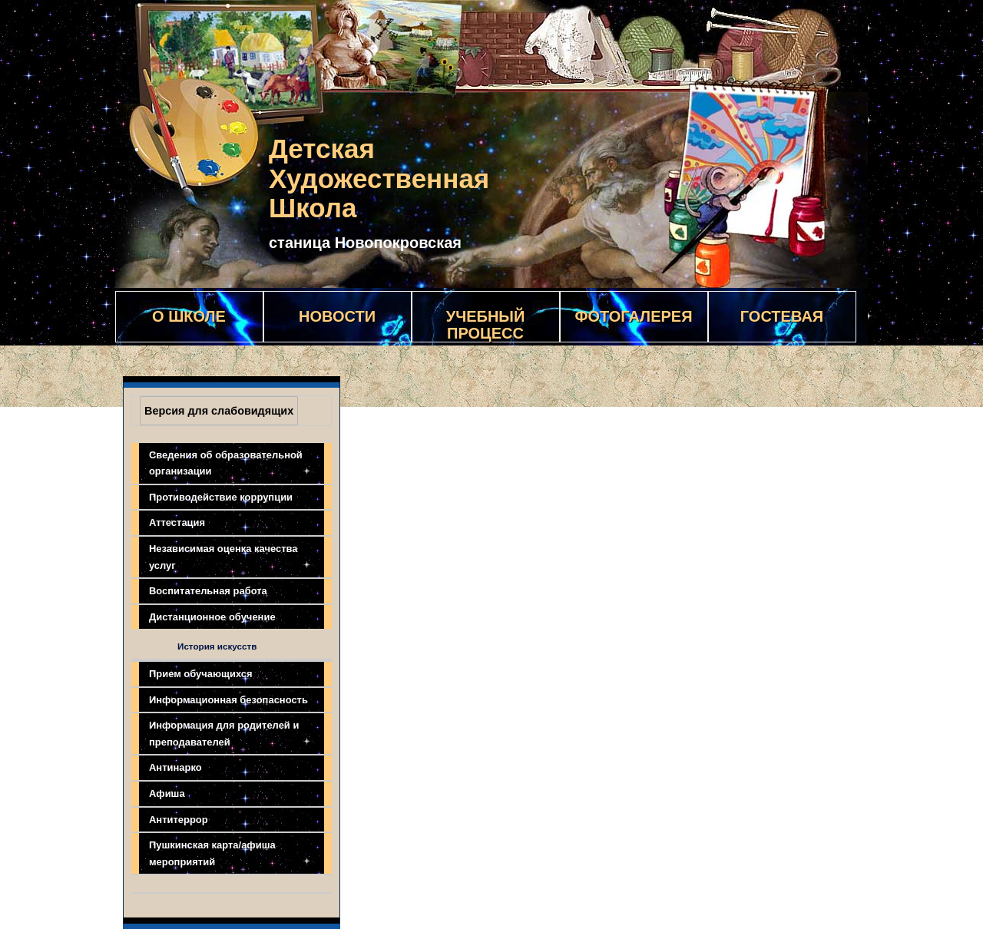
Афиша (167, 793)
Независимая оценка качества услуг (223, 557)
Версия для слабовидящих (218, 411)
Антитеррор (178, 819)
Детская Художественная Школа (379, 178)
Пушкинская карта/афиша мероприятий (212, 853)
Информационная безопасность (228, 700)
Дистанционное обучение (212, 617)
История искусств (217, 646)
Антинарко (175, 767)
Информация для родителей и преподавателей (224, 733)
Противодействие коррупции (221, 497)
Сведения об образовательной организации (226, 463)
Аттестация (177, 522)
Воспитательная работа (208, 591)
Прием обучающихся (201, 673)
